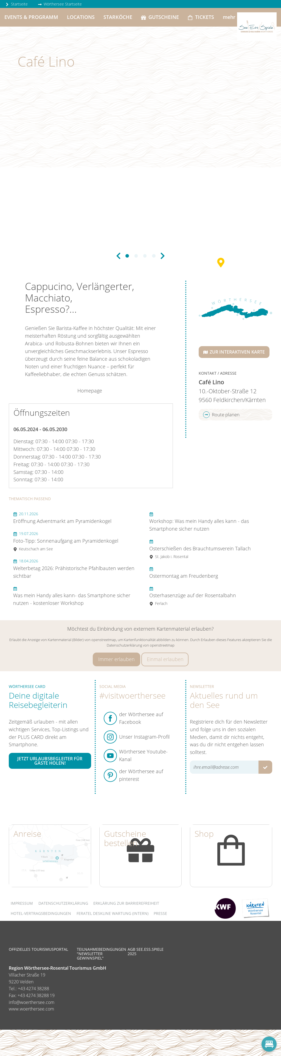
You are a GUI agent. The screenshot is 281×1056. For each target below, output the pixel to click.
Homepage (89, 390)
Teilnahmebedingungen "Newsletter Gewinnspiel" (101, 954)
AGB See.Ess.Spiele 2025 (146, 951)
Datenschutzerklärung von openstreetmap (141, 645)
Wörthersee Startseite (60, 4)
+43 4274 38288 (33, 989)
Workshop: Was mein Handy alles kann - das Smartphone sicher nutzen (199, 521)
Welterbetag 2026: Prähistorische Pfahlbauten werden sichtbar (73, 568)
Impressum (22, 903)
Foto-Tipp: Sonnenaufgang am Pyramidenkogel (65, 541)
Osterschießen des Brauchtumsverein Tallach (200, 549)
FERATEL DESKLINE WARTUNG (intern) (112, 913)
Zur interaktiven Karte (234, 352)
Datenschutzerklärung (63, 903)
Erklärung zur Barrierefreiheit (126, 903)
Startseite (16, 4)
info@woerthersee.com (31, 1002)
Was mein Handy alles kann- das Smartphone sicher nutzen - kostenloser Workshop (71, 596)
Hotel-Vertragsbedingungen (41, 913)
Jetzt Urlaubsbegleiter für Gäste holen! (49, 761)
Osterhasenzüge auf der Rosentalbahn (192, 596)
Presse (160, 913)
